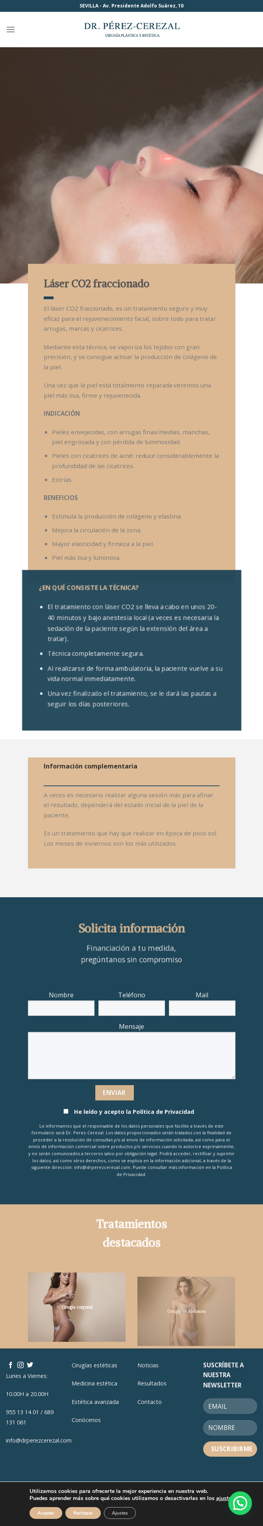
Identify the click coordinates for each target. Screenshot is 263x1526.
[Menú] (10, 29)
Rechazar (83, 1513)
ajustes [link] (225, 1498)
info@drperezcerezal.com (39, 1440)
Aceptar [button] (45, 1513)
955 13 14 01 (22, 1412)
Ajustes (120, 1513)
